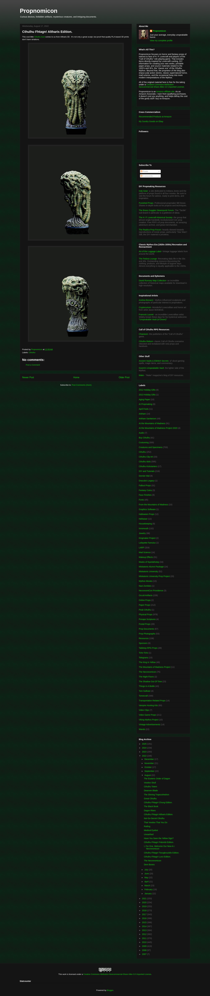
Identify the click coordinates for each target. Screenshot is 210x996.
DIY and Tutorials (146, 471)
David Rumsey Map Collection (152, 280)
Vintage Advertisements (149, 724)
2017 (144, 914)
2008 (144, 950)
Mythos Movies (145, 581)
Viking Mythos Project (148, 720)
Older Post (124, 377)
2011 (144, 938)
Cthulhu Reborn (146, 341)
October (148, 767)
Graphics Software (147, 509)
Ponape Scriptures (147, 619)
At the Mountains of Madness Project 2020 (158, 428)
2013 (144, 930)
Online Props (145, 600)
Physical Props (145, 614)
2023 (144, 752)
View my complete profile (161, 40)
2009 (144, 946)
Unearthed (148, 834)
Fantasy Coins (145, 490)
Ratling (147, 826)
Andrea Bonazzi (146, 300)
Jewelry (142, 533)
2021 (144, 898)
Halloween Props (146, 514)
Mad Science (145, 552)
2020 (144, 902)
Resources (144, 638)
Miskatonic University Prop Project (154, 576)
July (146, 869)
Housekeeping (145, 523)
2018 (144, 910)
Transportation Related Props (152, 700)
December (149, 759)
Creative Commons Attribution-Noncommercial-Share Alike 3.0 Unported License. (162, 85)
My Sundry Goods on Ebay (151, 121)
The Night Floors (146, 677)
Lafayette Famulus (147, 543)
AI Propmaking (145, 404)
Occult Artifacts (145, 595)
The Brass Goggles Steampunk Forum (156, 210)
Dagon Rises (150, 810)
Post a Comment (33, 365)
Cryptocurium (145, 307)
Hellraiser (143, 519)
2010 (144, 942)
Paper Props (144, 605)
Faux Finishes (145, 495)
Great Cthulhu (150, 798)
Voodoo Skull (150, 782)
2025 (144, 744)
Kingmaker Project (147, 538)
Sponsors (143, 643)
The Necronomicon (147, 672)
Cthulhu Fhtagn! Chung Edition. (158, 802)
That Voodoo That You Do (155, 822)
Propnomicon (38, 11)
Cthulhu (32, 352)
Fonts (141, 500)
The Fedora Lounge (148, 259)
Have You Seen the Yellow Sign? (159, 838)
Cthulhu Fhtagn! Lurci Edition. (157, 857)
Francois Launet (146, 314)
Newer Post (28, 377)
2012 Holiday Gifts (147, 390)
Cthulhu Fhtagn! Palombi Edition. (159, 842)
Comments (147, 176)
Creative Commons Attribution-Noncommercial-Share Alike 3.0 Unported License (117, 974)
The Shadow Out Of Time (150, 681)
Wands (142, 729)
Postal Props (144, 624)
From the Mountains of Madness (153, 504)
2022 (144, 756)
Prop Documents (146, 629)
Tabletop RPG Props (148, 648)
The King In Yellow (147, 662)
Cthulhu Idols (145, 461)
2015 (144, 922)
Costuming (144, 442)
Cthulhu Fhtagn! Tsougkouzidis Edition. (161, 853)
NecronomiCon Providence (151, 590)
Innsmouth (143, 528)
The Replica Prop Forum (150, 230)
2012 (144, 934)
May (146, 877)
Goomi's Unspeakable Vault (151, 368)
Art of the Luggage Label (150, 251)
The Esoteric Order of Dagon (157, 778)
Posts (144, 171)
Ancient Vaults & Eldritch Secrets (154, 361)
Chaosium (143, 334)
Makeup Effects (146, 557)
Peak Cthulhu (145, 610)
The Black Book (151, 806)
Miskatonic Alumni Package (151, 566)
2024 (144, 748)
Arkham (142, 414)
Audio (141, 433)
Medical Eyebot (151, 830)
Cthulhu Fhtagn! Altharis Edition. (158, 814)
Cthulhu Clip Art (146, 457)
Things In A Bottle (147, 686)
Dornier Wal (144, 476)
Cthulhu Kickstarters (148, 466)
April (146, 881)
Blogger (110, 990)
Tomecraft (143, 696)
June (146, 873)
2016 (144, 918)
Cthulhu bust (39, 37)
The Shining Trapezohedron (156, 794)
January (148, 893)
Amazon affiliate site (165, 91)
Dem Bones (149, 864)
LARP (141, 547)
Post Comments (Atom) (81, 385)
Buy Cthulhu (144, 437)
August (147, 775)
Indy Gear (143, 191)
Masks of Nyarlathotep (149, 562)
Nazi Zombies (145, 586)
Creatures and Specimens (150, 447)
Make (141, 375)
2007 (144, 954)
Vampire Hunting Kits (148, 705)
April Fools (143, 409)
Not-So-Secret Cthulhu (154, 818)
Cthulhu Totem (150, 786)
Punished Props (146, 203)
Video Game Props (147, 715)
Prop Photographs (147, 634)
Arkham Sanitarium (147, 418)
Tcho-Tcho (143, 653)
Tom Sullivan (144, 691)
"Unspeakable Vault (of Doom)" (153, 319)
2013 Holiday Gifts (147, 395)
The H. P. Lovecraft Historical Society (155, 217)
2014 (144, 926)
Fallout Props (145, 485)
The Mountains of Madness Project (154, 667)
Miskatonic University (148, 571)
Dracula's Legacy (146, 480)
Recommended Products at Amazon (155, 116)
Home (76, 377)
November (149, 763)
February (148, 889)
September (149, 771)
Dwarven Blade (151, 790)
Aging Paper (144, 399)
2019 (144, 906)
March (147, 885)
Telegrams (143, 657)
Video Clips (144, 710)
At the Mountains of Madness (152, 423)
